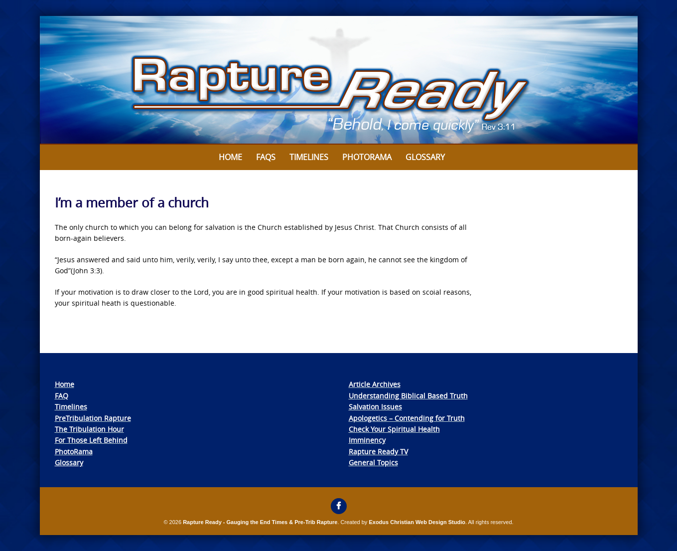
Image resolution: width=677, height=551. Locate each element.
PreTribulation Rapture (93, 418)
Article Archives (375, 384)
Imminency (367, 440)
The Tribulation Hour (89, 429)
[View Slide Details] (339, 80)
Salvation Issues (375, 406)
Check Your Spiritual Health (394, 429)
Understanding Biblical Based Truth (408, 395)
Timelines (308, 157)
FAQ (61, 395)
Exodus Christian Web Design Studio (417, 522)
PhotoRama (74, 451)
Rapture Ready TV (378, 451)
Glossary (425, 157)
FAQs (265, 157)
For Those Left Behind (91, 440)
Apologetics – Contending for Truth (407, 418)
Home (230, 157)
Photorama (367, 157)
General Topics (373, 462)
